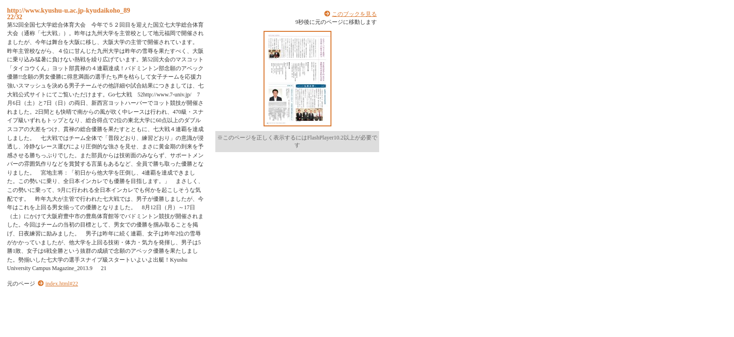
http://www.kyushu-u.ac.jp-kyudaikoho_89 (68, 10)
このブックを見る (354, 14)
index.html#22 (61, 283)
